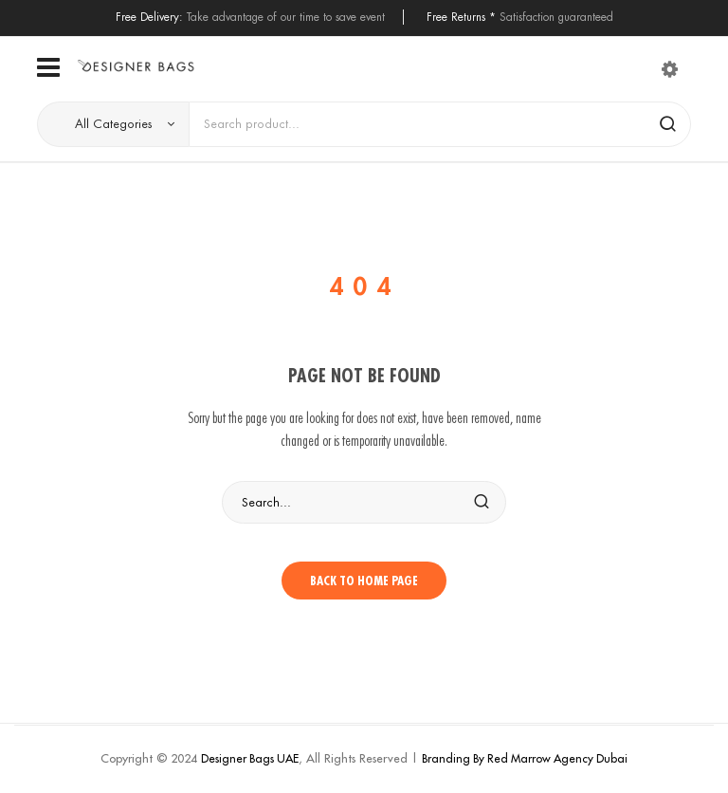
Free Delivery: (149, 16)
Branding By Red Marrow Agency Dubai (525, 758)
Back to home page (364, 580)
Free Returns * (461, 16)
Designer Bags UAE (250, 758)
